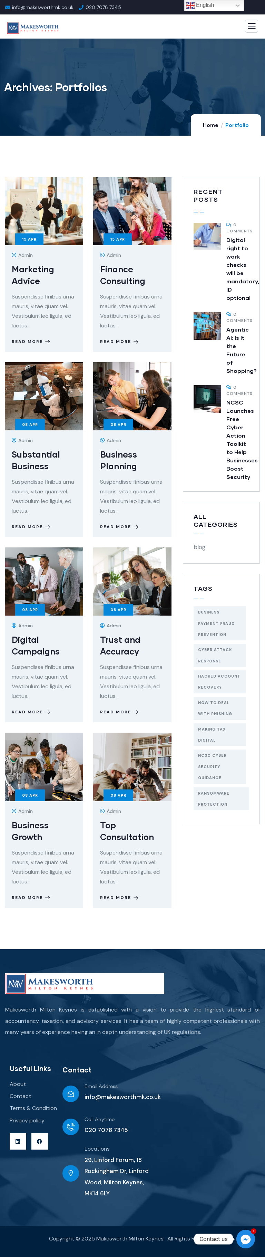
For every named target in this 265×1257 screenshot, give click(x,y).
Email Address (101, 1086)
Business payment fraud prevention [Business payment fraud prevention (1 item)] (216, 623)
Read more (31, 341)
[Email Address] (70, 1094)
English (200, 5)
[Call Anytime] (70, 1127)
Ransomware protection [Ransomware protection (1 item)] (213, 799)
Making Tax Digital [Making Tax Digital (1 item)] (212, 735)
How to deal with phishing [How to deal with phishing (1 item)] (215, 708)
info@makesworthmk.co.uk (123, 1097)
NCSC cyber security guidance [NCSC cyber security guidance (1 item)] (212, 766)
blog (200, 547)
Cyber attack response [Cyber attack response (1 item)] (215, 655)
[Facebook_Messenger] (245, 1239)
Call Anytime (100, 1119)
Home (210, 125)
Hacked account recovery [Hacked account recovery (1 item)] (219, 682)
